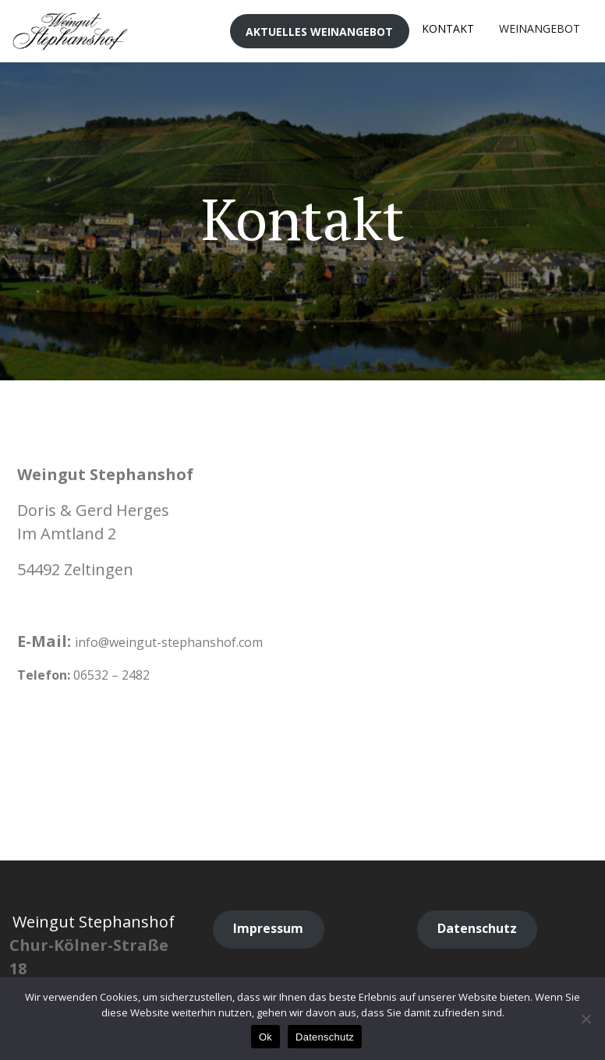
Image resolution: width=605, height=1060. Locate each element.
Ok (265, 1037)
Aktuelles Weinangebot (319, 31)
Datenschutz (324, 1037)
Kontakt (448, 28)
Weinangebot (539, 28)
